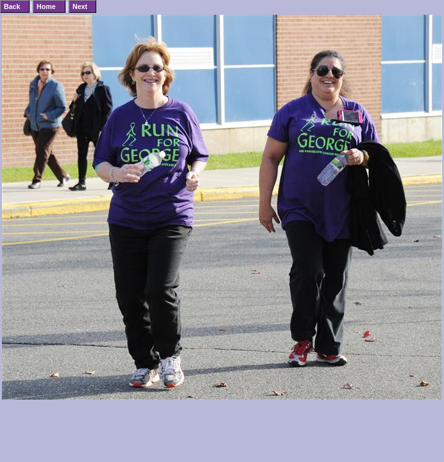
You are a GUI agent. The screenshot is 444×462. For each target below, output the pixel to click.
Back (12, 6)
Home (46, 6)
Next (80, 6)
